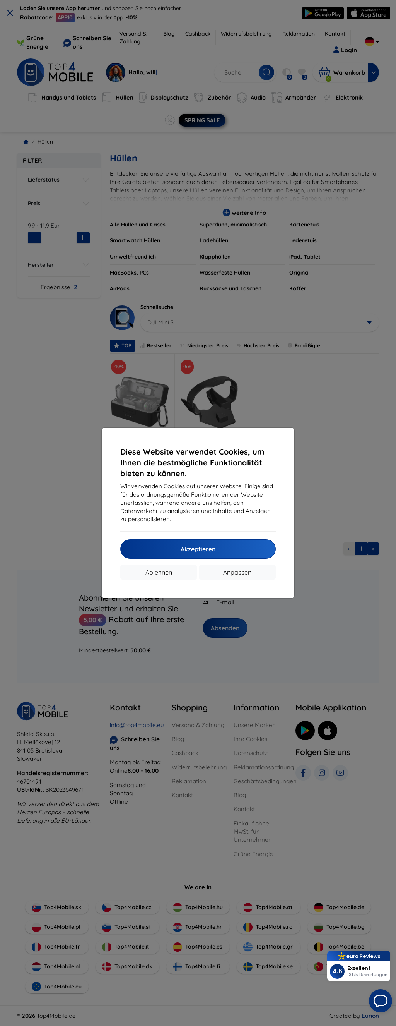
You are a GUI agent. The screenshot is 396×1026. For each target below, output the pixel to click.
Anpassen (237, 572)
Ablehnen (158, 572)
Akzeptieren (198, 549)
